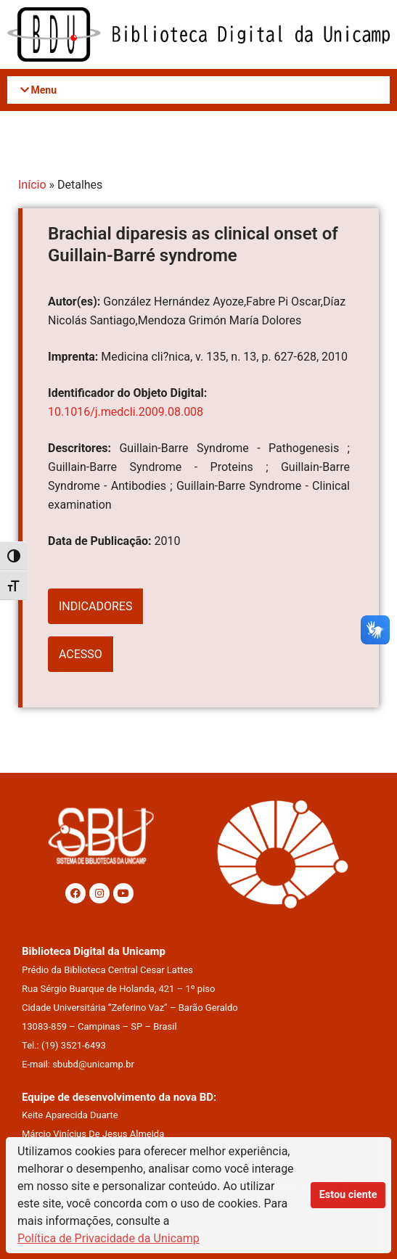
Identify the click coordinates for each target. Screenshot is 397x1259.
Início (32, 185)
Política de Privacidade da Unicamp (108, 1238)
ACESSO (80, 654)
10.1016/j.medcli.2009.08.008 (125, 412)
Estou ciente (348, 1195)
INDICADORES (95, 606)
